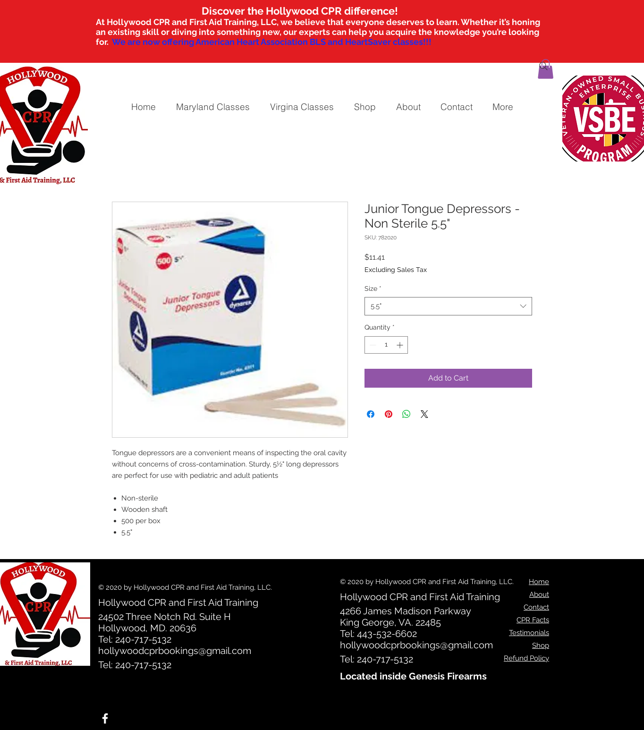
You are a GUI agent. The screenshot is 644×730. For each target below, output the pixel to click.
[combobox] (448, 306)
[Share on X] (424, 414)
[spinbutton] (386, 345)
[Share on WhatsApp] (406, 414)
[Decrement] (372, 345)
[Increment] (401, 345)
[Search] (543, 66)
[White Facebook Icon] (105, 718)
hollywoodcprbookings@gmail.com (174, 650)
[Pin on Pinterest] (388, 414)
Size (372, 288)
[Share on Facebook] (370, 414)
